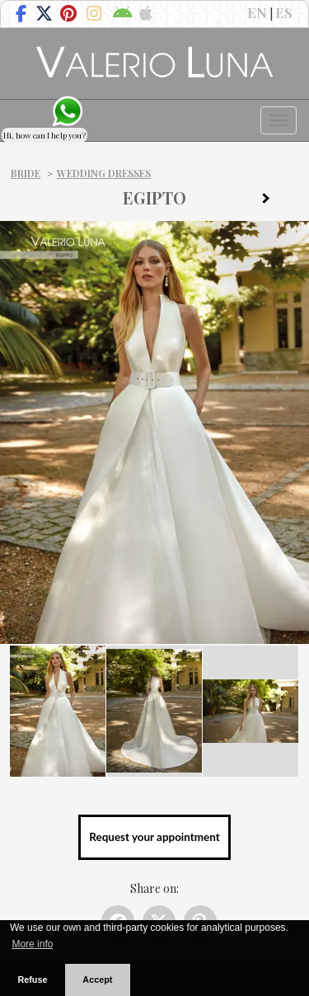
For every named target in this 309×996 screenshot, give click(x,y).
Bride (25, 173)
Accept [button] (97, 979)
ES (284, 12)
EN (257, 12)
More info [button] (32, 944)
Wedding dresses (104, 173)
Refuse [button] (32, 979)
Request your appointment (154, 836)
